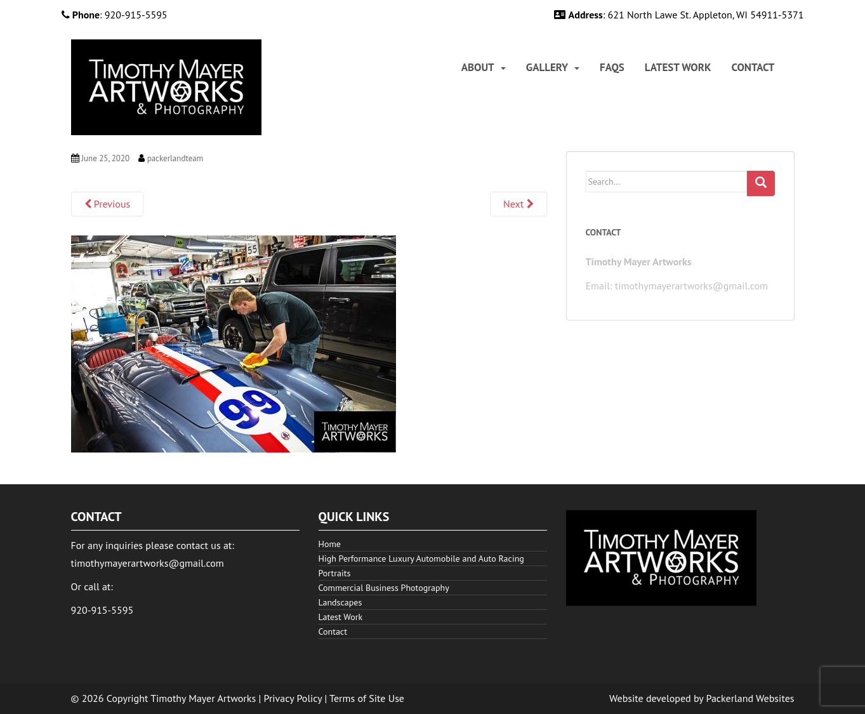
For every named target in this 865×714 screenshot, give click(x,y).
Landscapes (340, 602)
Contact (753, 67)
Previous (107, 203)
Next (518, 203)
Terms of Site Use (366, 698)
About (477, 67)
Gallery (547, 67)
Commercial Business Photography (384, 587)
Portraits (335, 573)
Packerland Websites (750, 698)
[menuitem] (483, 68)
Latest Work (678, 67)
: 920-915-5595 (115, 14)
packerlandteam (175, 158)
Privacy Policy (293, 698)
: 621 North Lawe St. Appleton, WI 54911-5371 (678, 14)
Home (330, 544)
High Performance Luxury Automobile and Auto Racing (421, 558)
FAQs (612, 67)
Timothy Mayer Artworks (203, 698)
